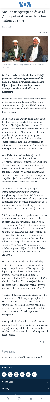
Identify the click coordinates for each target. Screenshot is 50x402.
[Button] (43, 32)
